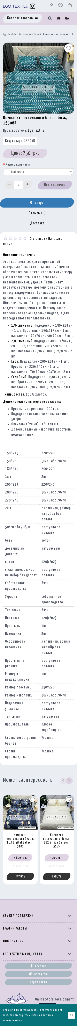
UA (67, 18)
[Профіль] (52, 6)
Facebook (38, 966)
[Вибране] (61, 6)
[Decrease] (9, 185)
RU (58, 18)
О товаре (37, 203)
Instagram (38, 974)
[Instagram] (33, 6)
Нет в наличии (55, 185)
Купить (20, 876)
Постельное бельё (30, 34)
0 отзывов (37, 239)
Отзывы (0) (37, 213)
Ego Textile (10, 34)
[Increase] (27, 185)
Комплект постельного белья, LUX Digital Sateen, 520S (20, 840)
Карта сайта (38, 982)
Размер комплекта (18, 164)
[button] (69, 780)
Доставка (37, 223)
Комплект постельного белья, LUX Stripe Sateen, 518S (56, 840)
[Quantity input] (18, 185)
